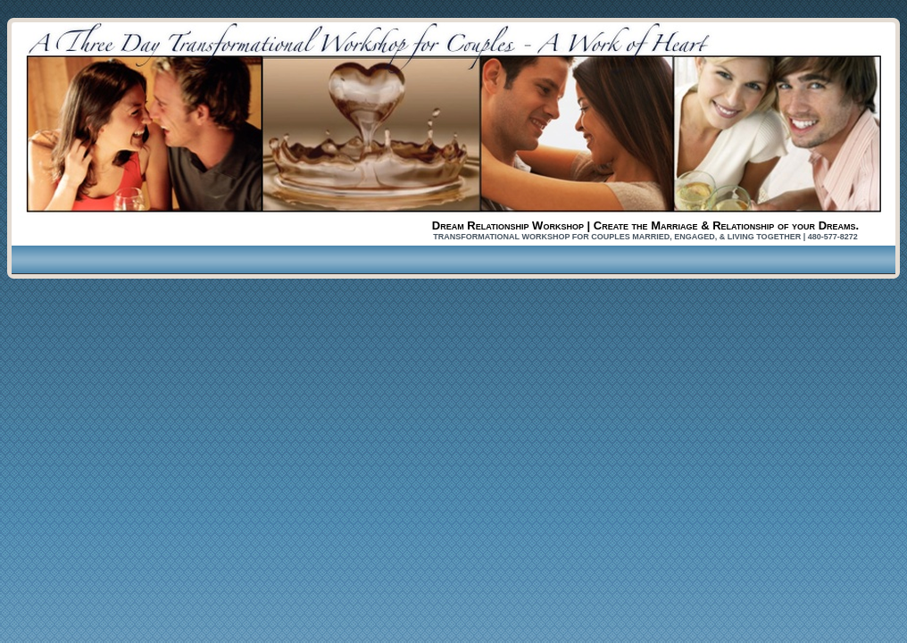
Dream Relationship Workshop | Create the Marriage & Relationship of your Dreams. (645, 225)
